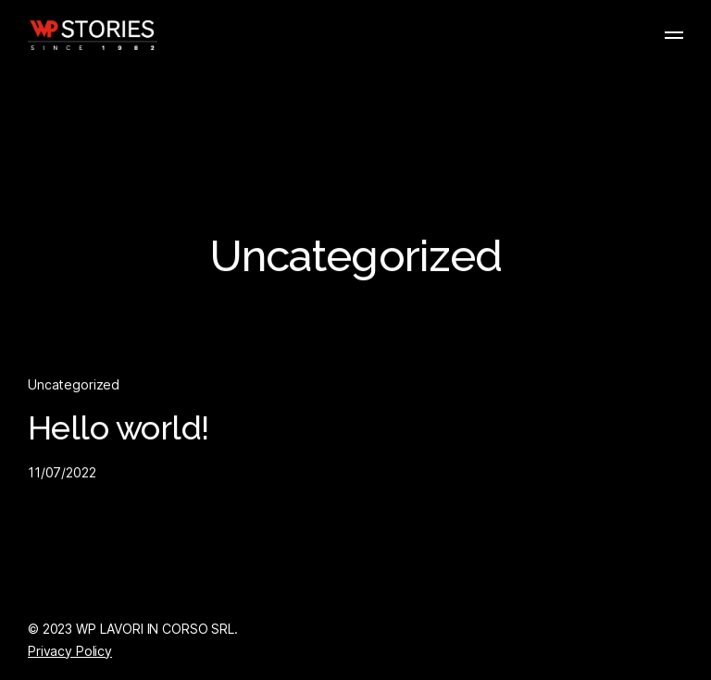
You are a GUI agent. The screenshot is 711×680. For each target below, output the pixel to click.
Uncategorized (73, 384)
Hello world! (118, 428)
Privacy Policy (70, 651)
